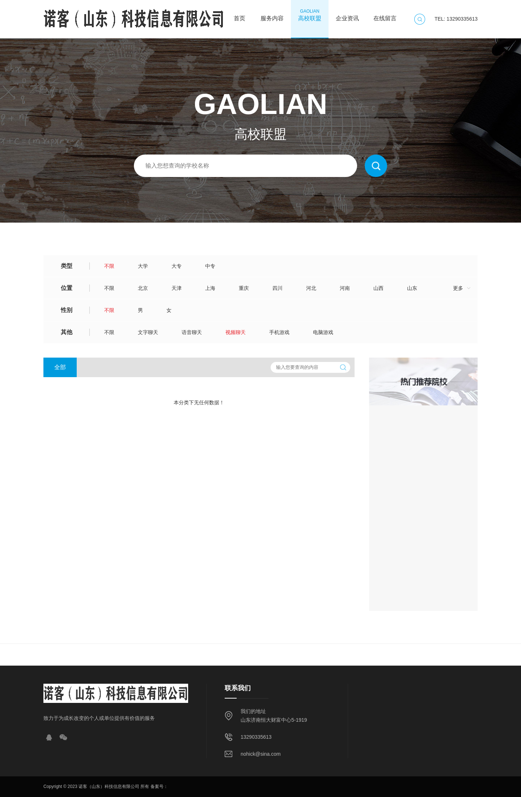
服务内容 (272, 14)
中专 (210, 266)
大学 (143, 266)
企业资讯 (347, 14)
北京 (143, 288)
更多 (458, 288)
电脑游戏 (323, 332)
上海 (210, 288)
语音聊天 (192, 332)
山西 (378, 288)
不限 (109, 266)
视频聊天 (235, 332)
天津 (176, 288)
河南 (345, 288)
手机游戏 (279, 332)
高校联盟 (309, 14)
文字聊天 (148, 332)
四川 (277, 288)
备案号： (159, 786)
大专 (176, 266)
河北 (311, 288)
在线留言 (385, 14)
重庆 (244, 288)
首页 (239, 14)
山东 (412, 288)
